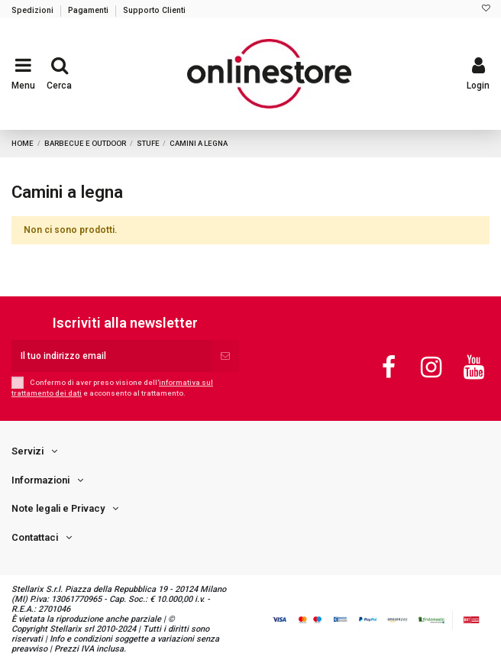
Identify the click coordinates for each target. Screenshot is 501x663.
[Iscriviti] (225, 356)
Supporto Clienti (154, 10)
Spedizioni (33, 10)
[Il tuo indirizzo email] (111, 356)
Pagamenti (89, 10)
